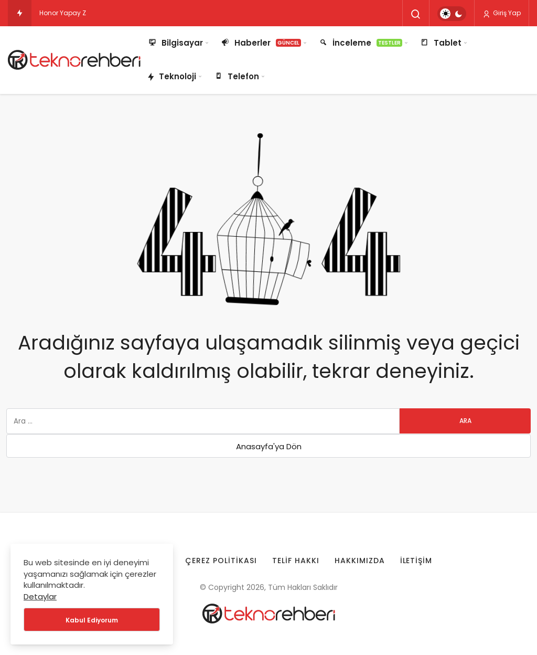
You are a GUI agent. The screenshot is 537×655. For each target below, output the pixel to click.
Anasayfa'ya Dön (269, 446)
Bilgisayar (175, 43)
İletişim (416, 560)
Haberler (260, 43)
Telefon (236, 76)
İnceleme (360, 43)
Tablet (440, 43)
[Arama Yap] (416, 14)
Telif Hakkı (295, 560)
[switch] (451, 13)
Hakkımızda (360, 560)
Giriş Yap (501, 13)
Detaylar (40, 596)
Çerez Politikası (221, 560)
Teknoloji (171, 77)
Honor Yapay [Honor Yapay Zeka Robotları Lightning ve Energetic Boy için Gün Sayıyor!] (60, 12)
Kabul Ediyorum (92, 620)
